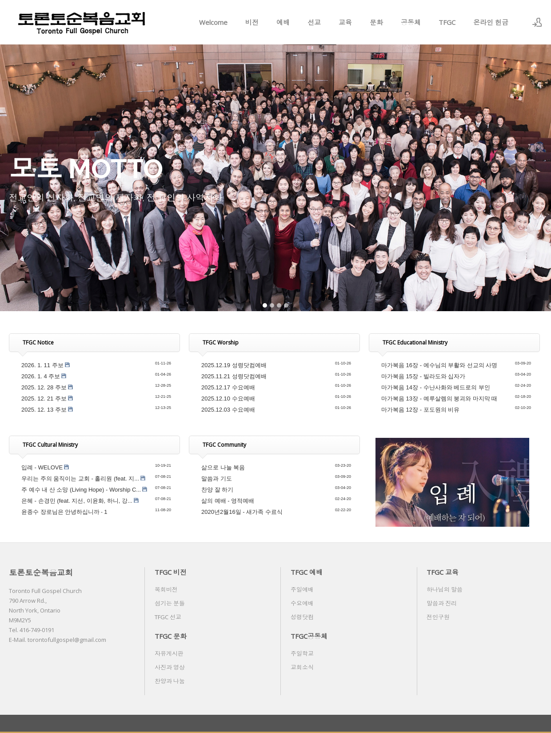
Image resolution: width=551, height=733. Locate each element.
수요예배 (302, 603)
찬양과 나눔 (170, 681)
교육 (345, 22)
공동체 (411, 22)
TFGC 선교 (168, 617)
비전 (252, 22)
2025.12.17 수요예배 (228, 387)
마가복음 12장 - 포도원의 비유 (420, 409)
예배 (283, 22)
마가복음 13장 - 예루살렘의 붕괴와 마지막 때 (439, 398)
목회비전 (166, 589)
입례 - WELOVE (42, 467)
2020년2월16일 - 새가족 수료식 (242, 512)
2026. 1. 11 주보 (42, 365)
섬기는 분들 (170, 603)
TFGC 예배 (307, 572)
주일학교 (302, 653)
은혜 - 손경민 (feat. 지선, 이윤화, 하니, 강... (76, 500)
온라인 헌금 (490, 22)
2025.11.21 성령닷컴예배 (234, 376)
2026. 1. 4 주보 (40, 376)
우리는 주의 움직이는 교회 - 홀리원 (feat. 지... (80, 478)
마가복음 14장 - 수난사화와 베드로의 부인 (435, 387)
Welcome (213, 22)
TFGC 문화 (171, 636)
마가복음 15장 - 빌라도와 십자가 (423, 376)
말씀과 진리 (442, 603)
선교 (314, 22)
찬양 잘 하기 (217, 489)
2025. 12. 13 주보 (44, 409)
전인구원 (438, 617)
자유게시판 (169, 653)
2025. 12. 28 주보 (44, 387)
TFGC (447, 22)
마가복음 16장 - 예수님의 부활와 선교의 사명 (439, 365)
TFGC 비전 (171, 572)
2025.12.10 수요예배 (228, 398)
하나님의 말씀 (445, 589)
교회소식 (302, 667)
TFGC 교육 (443, 572)
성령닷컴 (302, 617)
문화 (376, 22)
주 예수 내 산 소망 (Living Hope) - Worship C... (81, 489)
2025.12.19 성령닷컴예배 (234, 365)
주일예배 (302, 589)
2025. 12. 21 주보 (44, 398)
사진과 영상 (170, 667)
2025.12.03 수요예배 (228, 409)
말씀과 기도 (216, 478)
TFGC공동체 (309, 636)
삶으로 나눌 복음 (223, 467)
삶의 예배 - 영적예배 (227, 500)
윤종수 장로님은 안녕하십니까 (60, 512)
